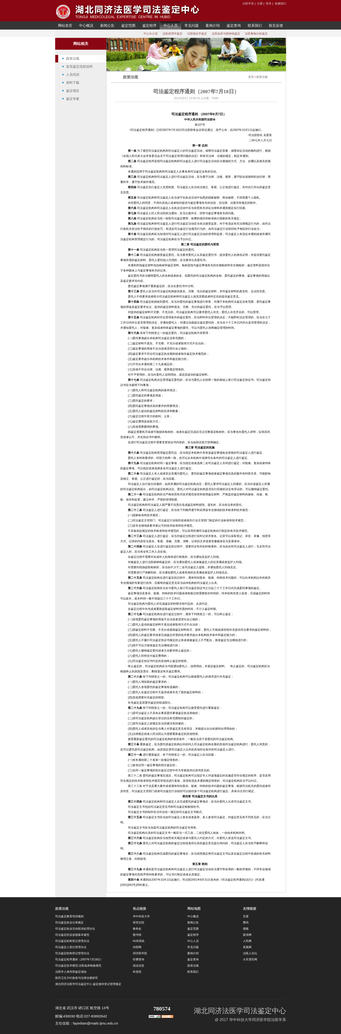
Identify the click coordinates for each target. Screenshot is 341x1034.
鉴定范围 (128, 25)
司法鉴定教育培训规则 (69, 916)
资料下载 (72, 82)
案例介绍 (213, 25)
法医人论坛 (250, 953)
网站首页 (65, 25)
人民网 (247, 941)
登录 (268, 3)
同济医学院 (140, 953)
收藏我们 (280, 3)
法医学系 (248, 3)
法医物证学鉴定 (197, 33)
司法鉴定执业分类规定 (69, 922)
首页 (251, 77)
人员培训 (72, 74)
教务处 (137, 928)
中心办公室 (151, 33)
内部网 (137, 947)
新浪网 (247, 934)
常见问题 (191, 25)
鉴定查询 (234, 25)
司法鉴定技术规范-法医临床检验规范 (78, 965)
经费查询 (138, 959)
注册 (260, 3)
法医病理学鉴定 (172, 33)
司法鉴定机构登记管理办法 (72, 941)
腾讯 (246, 922)
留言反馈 (276, 25)
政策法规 (72, 58)
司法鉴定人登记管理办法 (70, 947)
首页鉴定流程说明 (79, 66)
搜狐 (246, 928)
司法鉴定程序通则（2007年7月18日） (79, 959)
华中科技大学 (141, 916)
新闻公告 (107, 25)
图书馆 (137, 934)
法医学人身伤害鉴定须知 (70, 971)
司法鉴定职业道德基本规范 (72, 934)
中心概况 (86, 25)
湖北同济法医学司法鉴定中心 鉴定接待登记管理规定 (88, 984)
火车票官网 (250, 959)
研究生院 (138, 922)
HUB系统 (138, 941)
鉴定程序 (149, 25)
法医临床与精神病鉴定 (226, 33)
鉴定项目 (72, 91)
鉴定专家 (72, 99)
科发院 (137, 971)
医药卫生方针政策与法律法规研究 (76, 978)
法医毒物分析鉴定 (256, 33)
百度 (246, 916)
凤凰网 (247, 947)
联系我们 (255, 25)
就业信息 (138, 965)
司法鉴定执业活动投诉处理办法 (75, 928)
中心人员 (170, 25)
